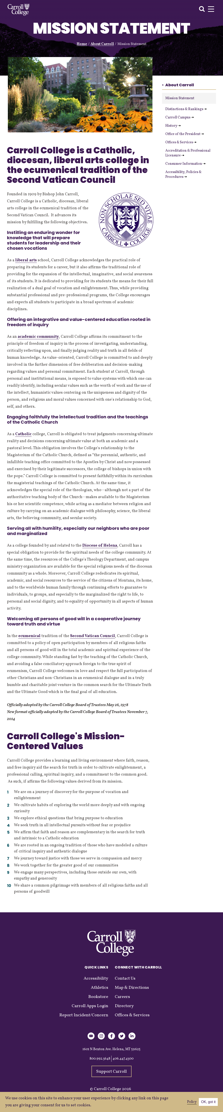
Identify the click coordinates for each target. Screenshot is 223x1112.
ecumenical (29, 636)
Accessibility (96, 978)
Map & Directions (132, 988)
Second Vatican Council (92, 636)
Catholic (23, 434)
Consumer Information (185, 163)
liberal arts (26, 260)
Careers (122, 997)
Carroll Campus (179, 117)
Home (82, 44)
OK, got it (208, 1102)
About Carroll (102, 44)
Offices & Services (180, 142)
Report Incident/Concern (83, 1015)
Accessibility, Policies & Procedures (183, 174)
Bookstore (98, 997)
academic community (38, 336)
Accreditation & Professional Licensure (187, 153)
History (173, 125)
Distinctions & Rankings (186, 109)
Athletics (99, 988)
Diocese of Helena (99, 545)
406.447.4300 (123, 1058)
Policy (192, 1102)
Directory (124, 1006)
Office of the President (184, 134)
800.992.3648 (100, 1058)
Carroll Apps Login (90, 1006)
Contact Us (125, 978)
